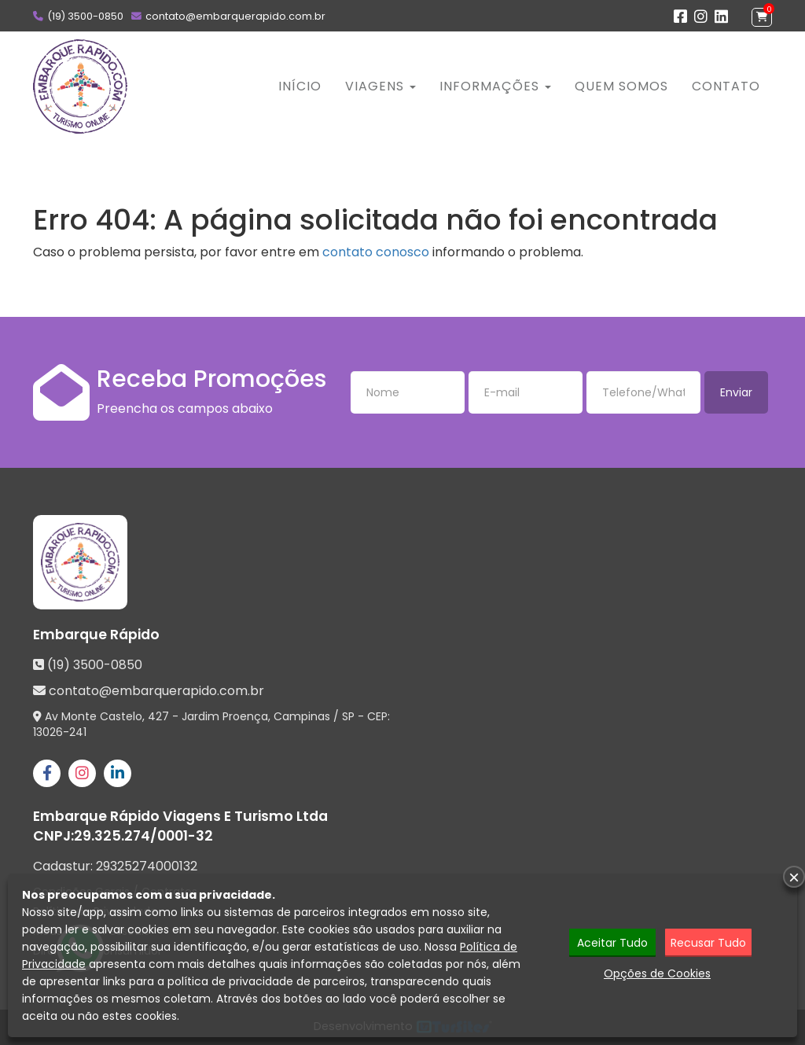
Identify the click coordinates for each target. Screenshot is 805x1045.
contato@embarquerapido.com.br (235, 16)
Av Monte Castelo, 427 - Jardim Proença (156, 716)
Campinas (302, 716)
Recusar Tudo (708, 943)
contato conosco (375, 252)
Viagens (380, 86)
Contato (726, 86)
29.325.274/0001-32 (143, 835)
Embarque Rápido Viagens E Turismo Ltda (180, 816)
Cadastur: (115, 866)
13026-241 (59, 732)
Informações (495, 86)
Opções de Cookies (657, 973)
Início (300, 86)
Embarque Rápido (96, 634)
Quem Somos (621, 86)
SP (348, 716)
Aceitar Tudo (612, 943)
